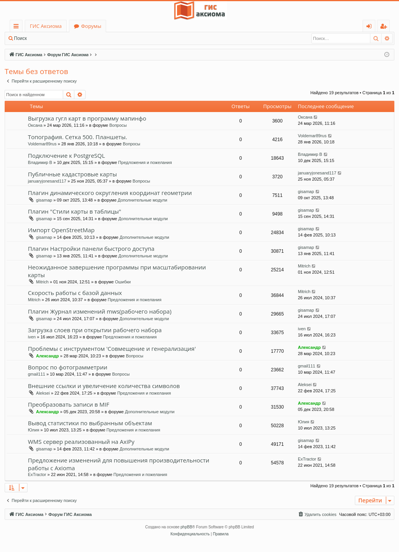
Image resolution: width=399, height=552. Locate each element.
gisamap (44, 200)
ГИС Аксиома (46, 25)
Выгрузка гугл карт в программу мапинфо (87, 118)
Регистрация (73, 38)
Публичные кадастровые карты (72, 174)
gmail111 (36, 374)
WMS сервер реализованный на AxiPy (81, 441)
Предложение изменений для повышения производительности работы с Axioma (118, 463)
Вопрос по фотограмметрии (67, 367)
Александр (47, 356)
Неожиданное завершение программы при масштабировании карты (117, 270)
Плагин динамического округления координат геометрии (110, 193)
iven (32, 337)
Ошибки (123, 281)
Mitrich (42, 281)
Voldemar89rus (42, 143)
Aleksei (43, 393)
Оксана (35, 125)
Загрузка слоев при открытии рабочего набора (95, 330)
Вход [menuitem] (370, 27)
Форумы (91, 25)
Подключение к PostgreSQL (66, 155)
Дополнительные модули (142, 200)
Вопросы (118, 125)
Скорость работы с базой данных (75, 293)
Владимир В (40, 162)
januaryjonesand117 (47, 181)
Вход (43, 38)
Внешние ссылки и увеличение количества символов (104, 386)
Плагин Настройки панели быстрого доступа (91, 248)
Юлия (33, 430)
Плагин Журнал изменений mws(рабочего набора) (100, 311)
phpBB (186, 527)
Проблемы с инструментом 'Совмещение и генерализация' (112, 348)
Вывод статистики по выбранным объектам (90, 423)
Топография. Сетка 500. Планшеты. (77, 137)
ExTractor (37, 474)
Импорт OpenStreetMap (61, 230)
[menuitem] (317, 514)
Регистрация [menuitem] (385, 27)
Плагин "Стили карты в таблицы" (74, 211)
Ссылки (17, 27)
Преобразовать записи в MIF (68, 404)
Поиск (20, 38)
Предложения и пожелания (145, 162)
